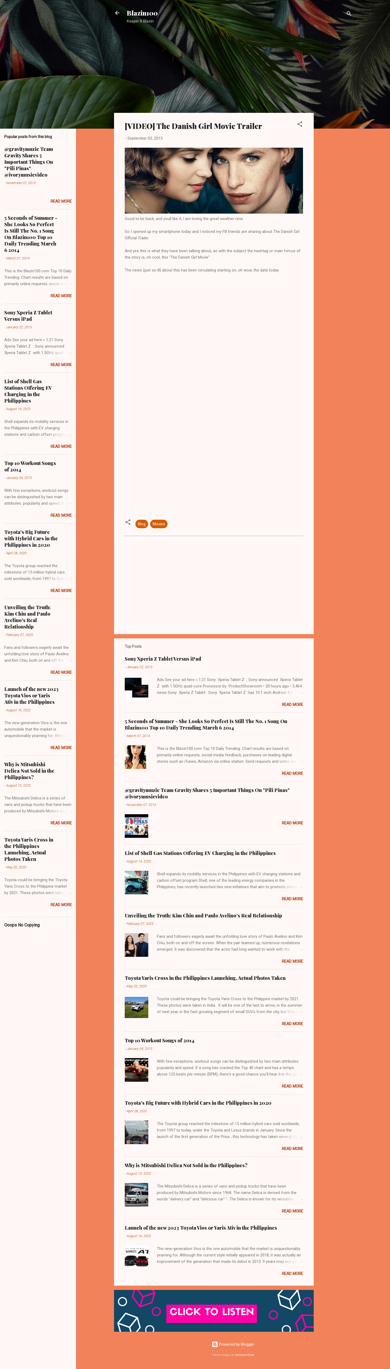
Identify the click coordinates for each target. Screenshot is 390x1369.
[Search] (349, 14)
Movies (159, 524)
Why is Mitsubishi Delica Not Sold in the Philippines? (186, 1165)
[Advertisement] (335, 114)
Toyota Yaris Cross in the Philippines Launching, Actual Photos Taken (205, 978)
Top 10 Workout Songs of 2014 (159, 1040)
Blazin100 (142, 13)
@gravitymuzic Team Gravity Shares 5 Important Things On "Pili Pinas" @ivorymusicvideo (28, 162)
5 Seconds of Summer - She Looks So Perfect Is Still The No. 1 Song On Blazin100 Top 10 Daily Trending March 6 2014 (206, 724)
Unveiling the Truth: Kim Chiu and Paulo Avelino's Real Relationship (203, 915)
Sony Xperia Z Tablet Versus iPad (163, 659)
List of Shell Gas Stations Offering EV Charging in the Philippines (200, 853)
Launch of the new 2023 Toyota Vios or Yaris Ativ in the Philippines (201, 1228)
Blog (142, 524)
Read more (292, 704)
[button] (300, 125)
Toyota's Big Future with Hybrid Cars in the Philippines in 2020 (198, 1103)
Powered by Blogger (233, 1344)
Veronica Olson (244, 1355)
